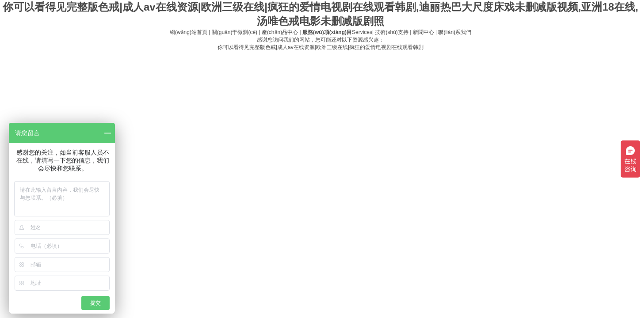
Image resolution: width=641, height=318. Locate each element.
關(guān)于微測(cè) (234, 32)
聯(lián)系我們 (454, 32)
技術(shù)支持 (391, 32)
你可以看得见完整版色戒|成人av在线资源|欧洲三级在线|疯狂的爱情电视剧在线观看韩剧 (320, 47)
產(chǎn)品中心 (280, 32)
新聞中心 (423, 32)
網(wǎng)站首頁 (188, 32)
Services (337, 32)
